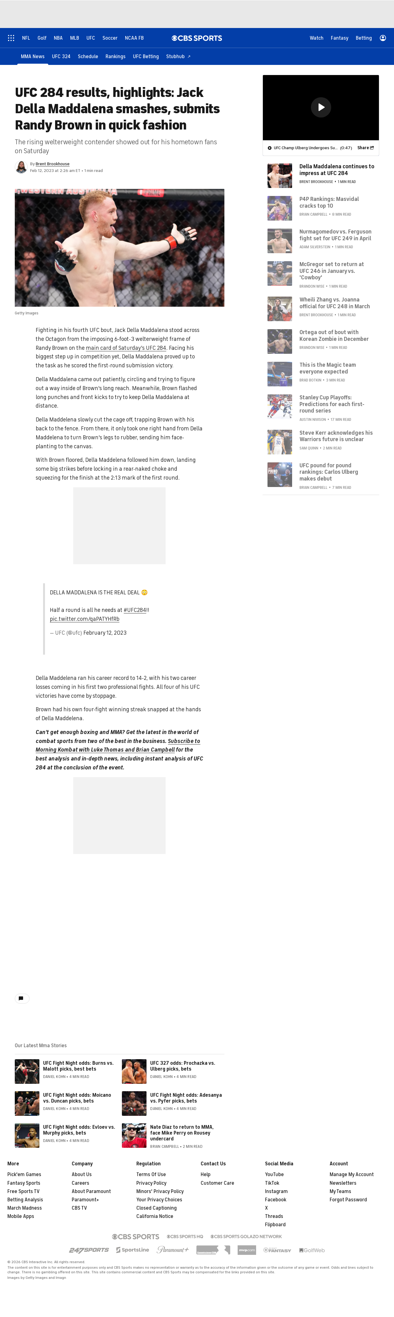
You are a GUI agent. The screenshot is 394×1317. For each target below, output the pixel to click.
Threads (274, 1216)
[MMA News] (32, 56)
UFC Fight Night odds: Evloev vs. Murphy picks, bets (79, 1130)
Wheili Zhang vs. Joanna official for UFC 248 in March (335, 302)
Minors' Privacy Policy (160, 1191)
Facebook (275, 1200)
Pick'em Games (24, 1174)
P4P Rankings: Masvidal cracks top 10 (329, 202)
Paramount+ (85, 1200)
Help (206, 1174)
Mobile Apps (20, 1216)
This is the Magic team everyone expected (328, 368)
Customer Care (217, 1183)
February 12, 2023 (105, 632)
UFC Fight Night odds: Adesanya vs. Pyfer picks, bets (186, 1098)
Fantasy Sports (23, 1183)
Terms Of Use (151, 1174)
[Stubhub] (179, 56)
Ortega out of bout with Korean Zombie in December (334, 335)
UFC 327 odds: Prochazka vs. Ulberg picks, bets (182, 1066)
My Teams (340, 1191)
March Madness (24, 1208)
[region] (321, 107)
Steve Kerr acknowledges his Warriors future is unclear (336, 436)
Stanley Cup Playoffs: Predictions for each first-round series (332, 404)
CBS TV (79, 1208)
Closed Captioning (156, 1208)
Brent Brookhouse (53, 163)
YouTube (274, 1174)
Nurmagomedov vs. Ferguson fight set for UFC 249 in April (336, 234)
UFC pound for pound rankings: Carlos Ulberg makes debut (329, 472)
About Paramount (91, 1191)
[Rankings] (115, 56)
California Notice (154, 1216)
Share (363, 147)
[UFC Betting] (146, 56)
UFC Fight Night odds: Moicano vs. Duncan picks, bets (77, 1098)
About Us (82, 1174)
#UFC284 (135, 610)
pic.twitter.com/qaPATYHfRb (84, 619)
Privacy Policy (151, 1183)
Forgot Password (348, 1200)
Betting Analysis (25, 1200)
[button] (321, 107)
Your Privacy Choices (159, 1200)
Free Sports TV (23, 1191)
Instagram (276, 1191)
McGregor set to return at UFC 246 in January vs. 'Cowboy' (332, 271)
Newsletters (343, 1183)
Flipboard (275, 1225)
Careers (80, 1183)
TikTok (272, 1183)
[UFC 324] (61, 56)
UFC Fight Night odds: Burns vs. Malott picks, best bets (78, 1066)
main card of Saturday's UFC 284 (126, 348)
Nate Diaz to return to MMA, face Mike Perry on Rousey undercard (182, 1133)
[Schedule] (88, 56)
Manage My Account (352, 1174)
